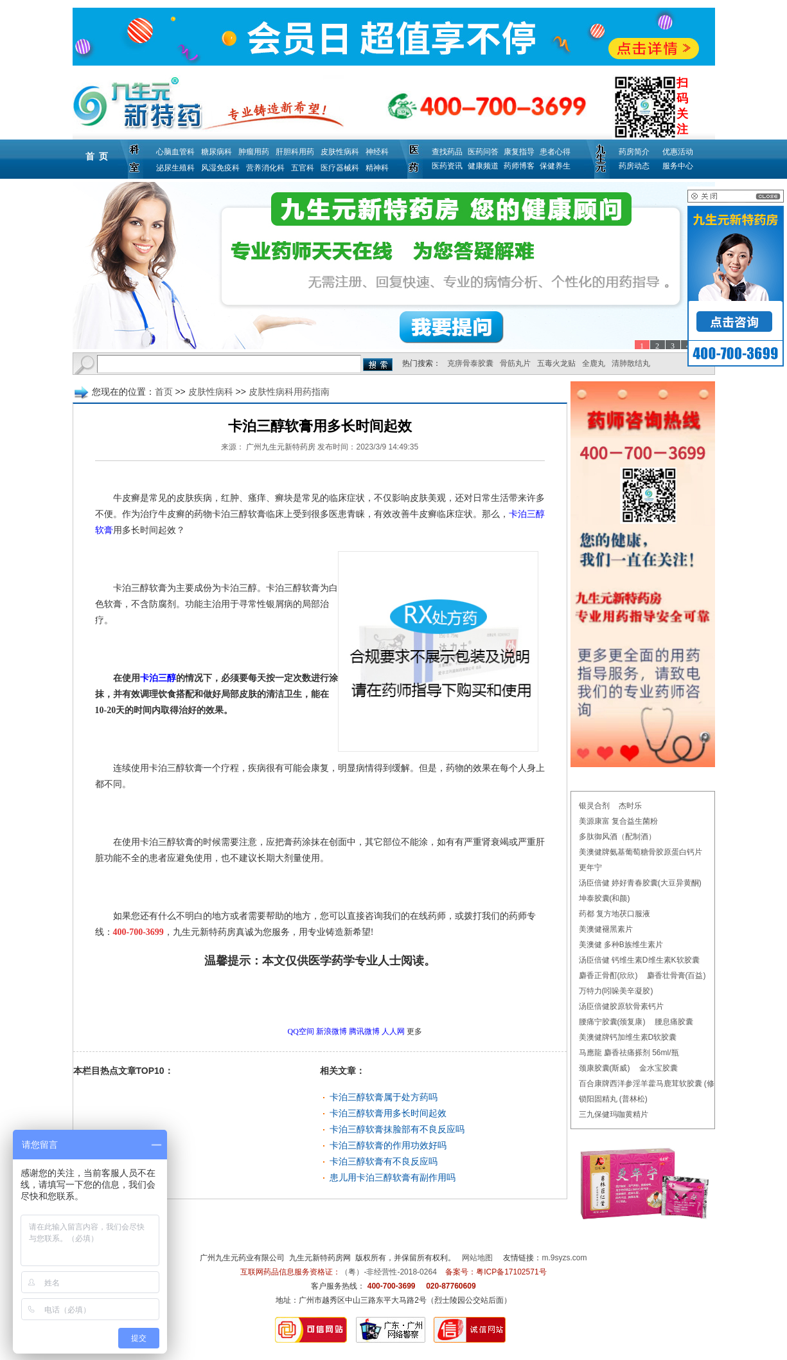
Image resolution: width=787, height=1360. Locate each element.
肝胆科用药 (295, 151)
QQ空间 (301, 1031)
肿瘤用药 (253, 151)
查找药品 (447, 151)
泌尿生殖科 (175, 167)
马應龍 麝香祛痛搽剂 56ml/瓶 (629, 1052)
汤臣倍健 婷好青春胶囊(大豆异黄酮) (640, 882)
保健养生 (555, 165)
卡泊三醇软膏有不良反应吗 (384, 1161)
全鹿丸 (593, 363)
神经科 (377, 151)
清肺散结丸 (631, 363)
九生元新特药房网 (320, 1257)
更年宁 (590, 867)
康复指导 (519, 151)
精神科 (377, 167)
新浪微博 (331, 1031)
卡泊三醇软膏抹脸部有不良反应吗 (397, 1129)
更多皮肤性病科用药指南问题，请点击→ (293, 996)
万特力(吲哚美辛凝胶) (616, 990)
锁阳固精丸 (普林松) (613, 1098)
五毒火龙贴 (556, 363)
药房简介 (634, 151)
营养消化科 (265, 167)
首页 (164, 391)
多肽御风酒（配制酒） (617, 836)
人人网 (393, 1031)
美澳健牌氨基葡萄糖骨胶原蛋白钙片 (640, 852)
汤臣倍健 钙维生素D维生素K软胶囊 (639, 960)
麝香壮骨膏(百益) (676, 975)
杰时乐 (630, 805)
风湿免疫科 (220, 167)
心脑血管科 (175, 151)
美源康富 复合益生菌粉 (618, 821)
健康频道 (483, 165)
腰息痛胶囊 (674, 1021)
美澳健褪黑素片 (606, 929)
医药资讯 (447, 165)
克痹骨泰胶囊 (470, 363)
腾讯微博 (364, 1031)
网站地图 (477, 1257)
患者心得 (555, 151)
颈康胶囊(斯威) (604, 1068)
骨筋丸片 (515, 363)
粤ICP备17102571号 (511, 1271)
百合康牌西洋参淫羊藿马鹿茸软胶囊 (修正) (652, 1083)
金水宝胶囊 (658, 1068)
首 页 (97, 156)
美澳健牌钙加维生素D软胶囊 (628, 1037)
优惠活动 (677, 151)
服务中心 (677, 165)
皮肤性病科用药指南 (289, 391)
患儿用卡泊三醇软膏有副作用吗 (392, 1177)
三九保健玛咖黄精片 (613, 1114)
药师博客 (519, 165)
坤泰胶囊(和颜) (604, 898)
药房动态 (634, 165)
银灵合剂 (594, 805)
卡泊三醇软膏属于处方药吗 (384, 1097)
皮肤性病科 (340, 151)
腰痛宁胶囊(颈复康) (612, 1021)
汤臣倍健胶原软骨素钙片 (621, 1006)
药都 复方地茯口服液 (614, 913)
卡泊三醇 (158, 678)
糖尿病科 (216, 151)
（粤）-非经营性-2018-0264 (388, 1271)
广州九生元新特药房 (280, 446)
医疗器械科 (340, 167)
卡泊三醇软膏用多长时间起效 (388, 1113)
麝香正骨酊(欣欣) (608, 975)
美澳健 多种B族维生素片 (621, 944)
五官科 (302, 167)
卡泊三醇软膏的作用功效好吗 (388, 1145)
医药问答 (483, 151)
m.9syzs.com (564, 1257)
